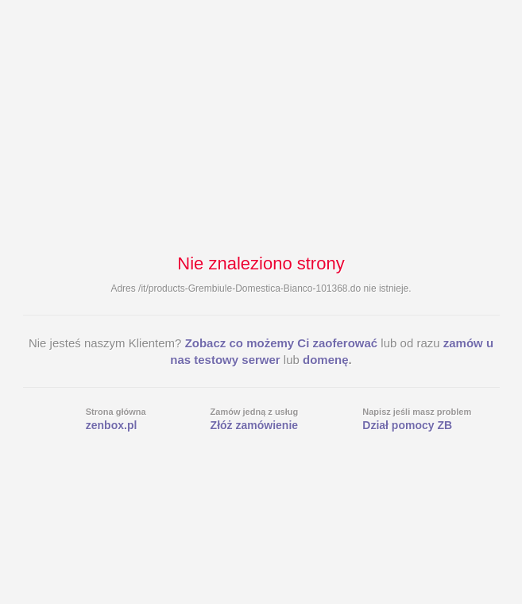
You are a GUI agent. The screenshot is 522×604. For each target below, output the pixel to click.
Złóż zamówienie (254, 425)
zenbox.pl (111, 425)
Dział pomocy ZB (407, 425)
